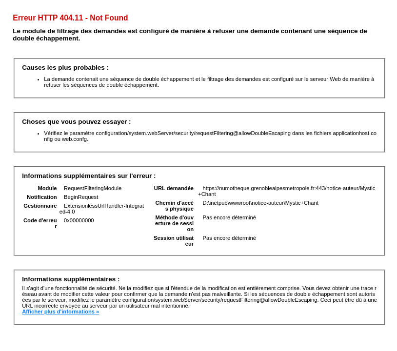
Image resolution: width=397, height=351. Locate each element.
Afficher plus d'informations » (60, 311)
